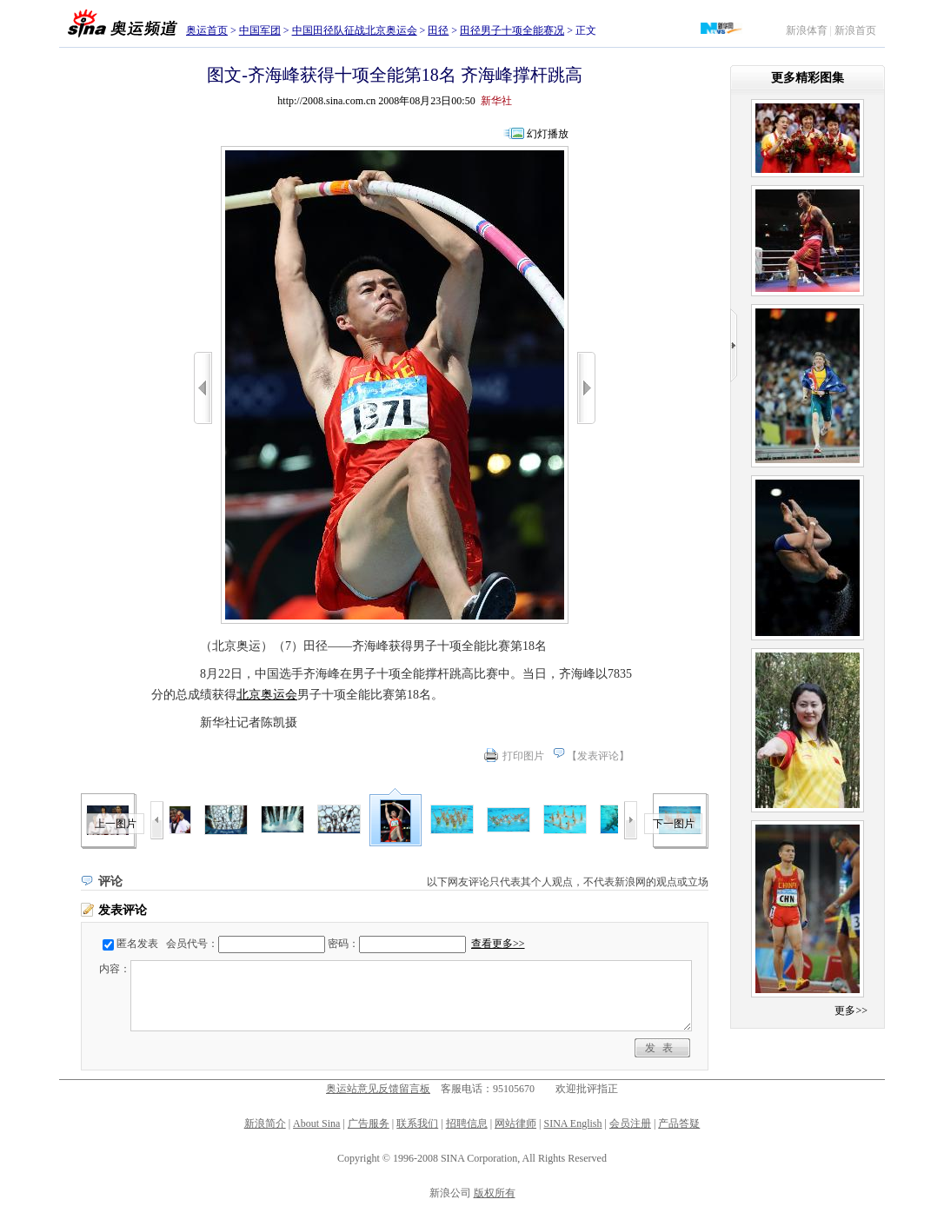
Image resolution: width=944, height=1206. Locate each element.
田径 (438, 30)
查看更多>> (498, 944)
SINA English (572, 1123)
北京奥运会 (266, 694)
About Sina (316, 1123)
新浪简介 (265, 1123)
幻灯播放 (547, 134)
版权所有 (494, 1193)
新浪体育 (807, 30)
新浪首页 (855, 30)
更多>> (851, 1010)
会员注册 (630, 1123)
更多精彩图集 (807, 77)
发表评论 (598, 756)
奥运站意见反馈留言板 (378, 1089)
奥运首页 (207, 30)
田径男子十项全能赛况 (512, 30)
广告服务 (368, 1123)
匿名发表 (137, 944)
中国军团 (260, 30)
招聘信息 (467, 1123)
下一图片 (674, 824)
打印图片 (523, 756)
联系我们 (417, 1123)
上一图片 (115, 824)
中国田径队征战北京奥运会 (354, 30)
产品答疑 (679, 1123)
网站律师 (515, 1123)
